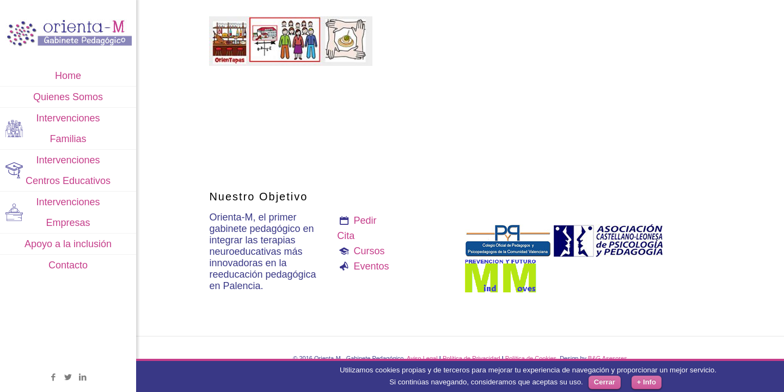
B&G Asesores (607, 358)
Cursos (369, 251)
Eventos (371, 266)
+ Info (646, 382)
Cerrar (604, 382)
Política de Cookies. (531, 358)
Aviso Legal (422, 358)
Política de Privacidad (471, 358)
